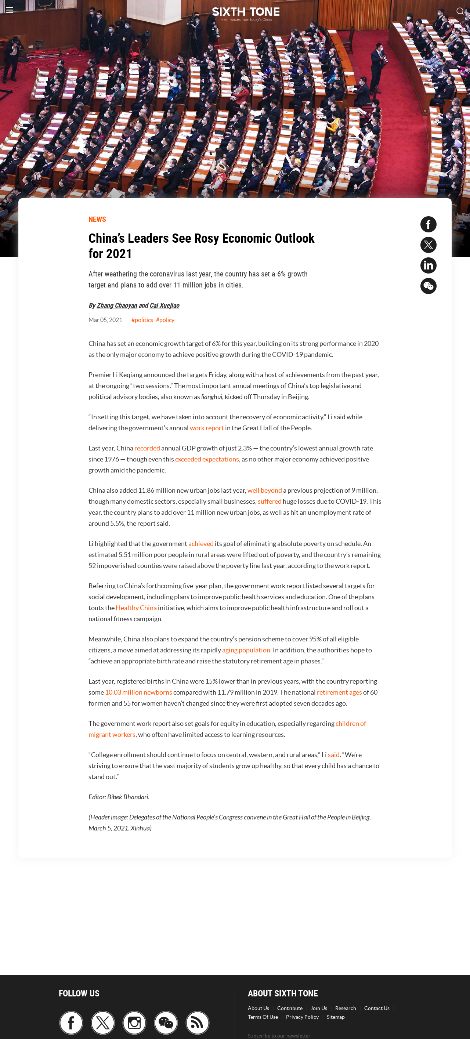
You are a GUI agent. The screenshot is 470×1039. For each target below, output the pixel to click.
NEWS (97, 219)
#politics (142, 319)
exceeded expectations (207, 459)
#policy (165, 319)
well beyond (264, 490)
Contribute (290, 1008)
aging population (246, 650)
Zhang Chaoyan (117, 305)
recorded (147, 448)
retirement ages (339, 692)
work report (207, 428)
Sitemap (336, 1017)
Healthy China (136, 608)
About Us (258, 1008)
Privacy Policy (302, 1017)
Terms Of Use (263, 1017)
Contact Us (377, 1008)
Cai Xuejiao (164, 305)
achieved (201, 543)
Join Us (319, 1008)
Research (345, 1008)
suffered (270, 501)
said (334, 755)
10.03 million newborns (138, 692)
